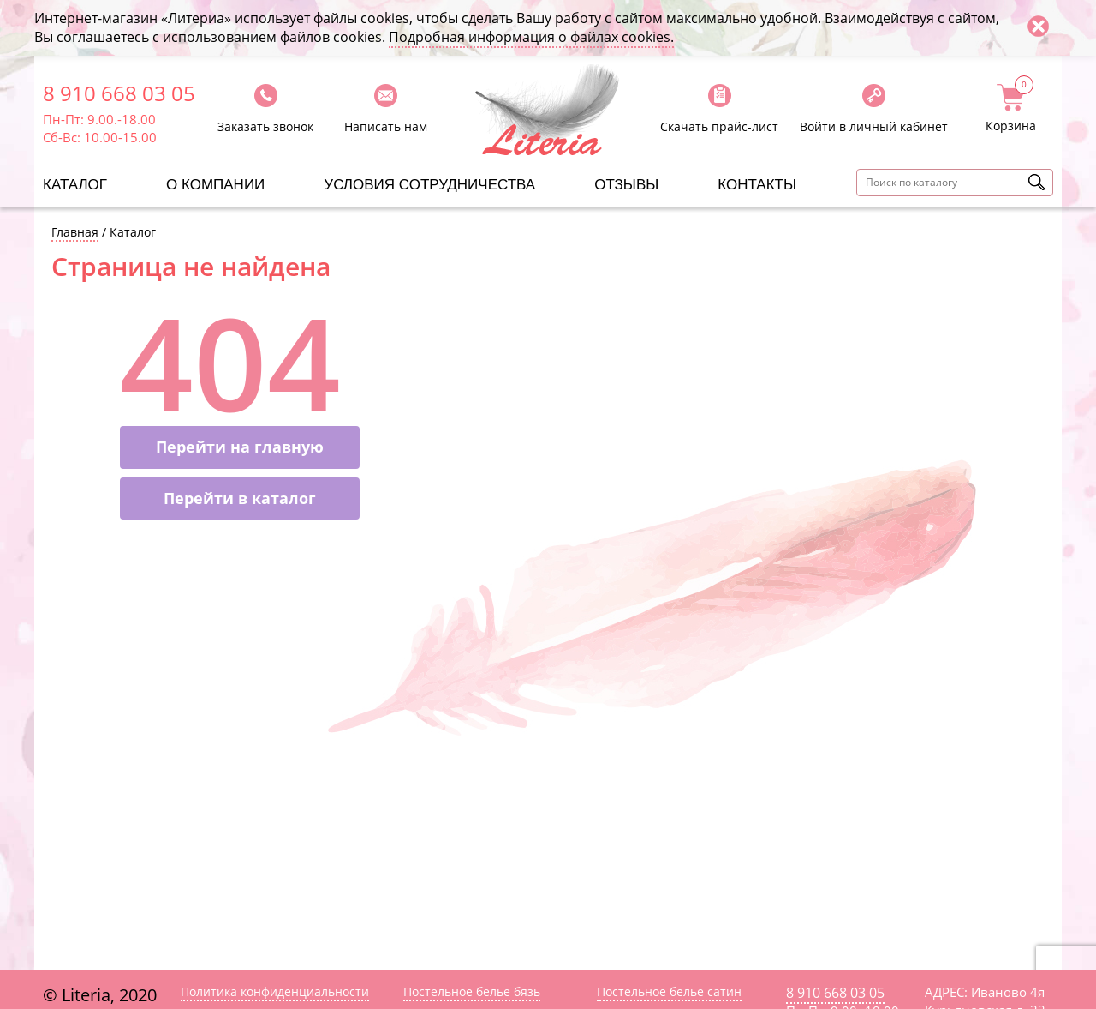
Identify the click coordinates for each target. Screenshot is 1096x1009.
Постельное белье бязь (471, 991)
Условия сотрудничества (429, 185)
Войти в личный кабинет (874, 126)
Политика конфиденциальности (275, 991)
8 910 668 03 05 (119, 93)
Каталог (75, 185)
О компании (215, 185)
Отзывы (626, 185)
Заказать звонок (265, 126)
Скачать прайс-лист (719, 126)
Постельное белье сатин (669, 991)
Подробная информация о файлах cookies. (531, 36)
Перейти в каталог (240, 498)
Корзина (1011, 109)
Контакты (757, 185)
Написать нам (385, 126)
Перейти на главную (240, 446)
